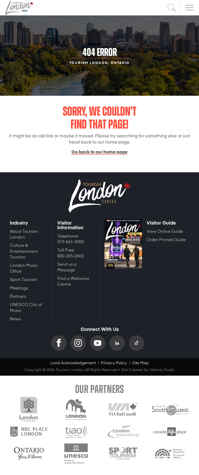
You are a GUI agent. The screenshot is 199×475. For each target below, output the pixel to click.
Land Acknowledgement (73, 362)
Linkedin (119, 343)
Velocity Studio (162, 369)
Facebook (60, 343)
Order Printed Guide (166, 239)
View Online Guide (165, 231)
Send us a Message (66, 266)
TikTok (138, 343)
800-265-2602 (70, 255)
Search (171, 8)
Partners (18, 296)
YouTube (99, 343)
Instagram (80, 343)
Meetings (19, 288)
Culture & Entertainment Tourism (24, 250)
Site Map (140, 362)
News (15, 318)
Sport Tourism (23, 279)
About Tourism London (24, 234)
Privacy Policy (114, 362)
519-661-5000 (70, 241)
